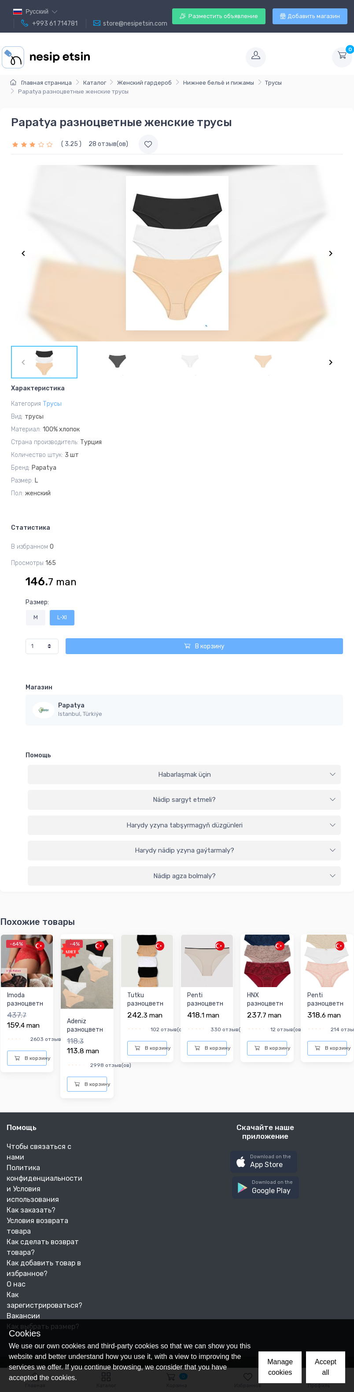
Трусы (273, 82)
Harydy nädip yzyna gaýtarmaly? (235, 850)
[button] (263, 1162)
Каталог (94, 82)
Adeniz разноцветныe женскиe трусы (85, 1034)
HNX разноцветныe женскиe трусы (265, 1008)
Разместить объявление (219, 16)
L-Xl (62, 617)
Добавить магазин (310, 16)
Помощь (38, 755)
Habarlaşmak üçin (247, 774)
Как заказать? (31, 1210)
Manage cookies (280, 1367)
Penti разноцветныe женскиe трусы (205, 1008)
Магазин (39, 687)
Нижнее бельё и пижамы (218, 82)
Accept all (325, 1367)
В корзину (204, 646)
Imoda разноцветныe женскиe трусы (25, 1008)
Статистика (30, 527)
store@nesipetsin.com (130, 23)
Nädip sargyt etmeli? (244, 800)
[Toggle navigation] (167, 57)
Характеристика (38, 388)
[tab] (184, 775)
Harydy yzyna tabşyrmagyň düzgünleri (231, 825)
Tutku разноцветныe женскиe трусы (145, 1008)
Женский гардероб (144, 82)
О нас (16, 1284)
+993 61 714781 (49, 23)
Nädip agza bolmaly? (244, 876)
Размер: (37, 602)
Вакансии (23, 1316)
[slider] (33, 144)
